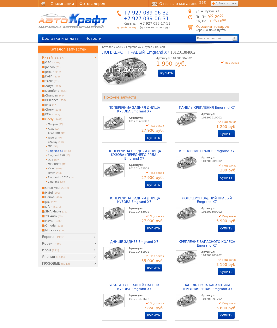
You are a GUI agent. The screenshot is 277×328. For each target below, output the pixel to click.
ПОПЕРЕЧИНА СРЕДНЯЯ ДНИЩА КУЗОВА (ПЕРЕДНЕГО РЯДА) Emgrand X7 (134, 154)
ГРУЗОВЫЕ (56, 263)
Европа (53, 237)
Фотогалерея (92, 3)
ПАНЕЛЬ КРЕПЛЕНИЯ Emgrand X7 (207, 108)
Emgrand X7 (133, 47)
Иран (50, 250)
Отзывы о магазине (178, 3)
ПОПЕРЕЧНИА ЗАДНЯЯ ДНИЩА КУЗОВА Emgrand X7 (134, 109)
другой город (126, 27)
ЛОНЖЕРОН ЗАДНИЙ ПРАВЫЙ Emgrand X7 (207, 200)
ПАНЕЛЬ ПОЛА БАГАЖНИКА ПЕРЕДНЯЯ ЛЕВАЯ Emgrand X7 (206, 287)
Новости (93, 38)
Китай (53, 57)
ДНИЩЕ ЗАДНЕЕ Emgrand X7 (134, 242)
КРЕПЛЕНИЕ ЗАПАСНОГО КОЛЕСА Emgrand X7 (207, 243)
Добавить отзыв (226, 3)
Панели (160, 47)
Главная (43, 3)
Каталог (107, 47)
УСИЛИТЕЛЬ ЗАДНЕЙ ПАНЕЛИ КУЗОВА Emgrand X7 (134, 287)
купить (166, 73)
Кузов (148, 47)
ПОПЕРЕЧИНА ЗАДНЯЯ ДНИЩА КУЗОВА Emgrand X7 (134, 200)
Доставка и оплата (60, 38)
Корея (52, 243)
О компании (62, 3)
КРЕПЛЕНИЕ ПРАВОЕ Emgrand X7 (207, 151)
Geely (119, 47)
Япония (53, 257)
